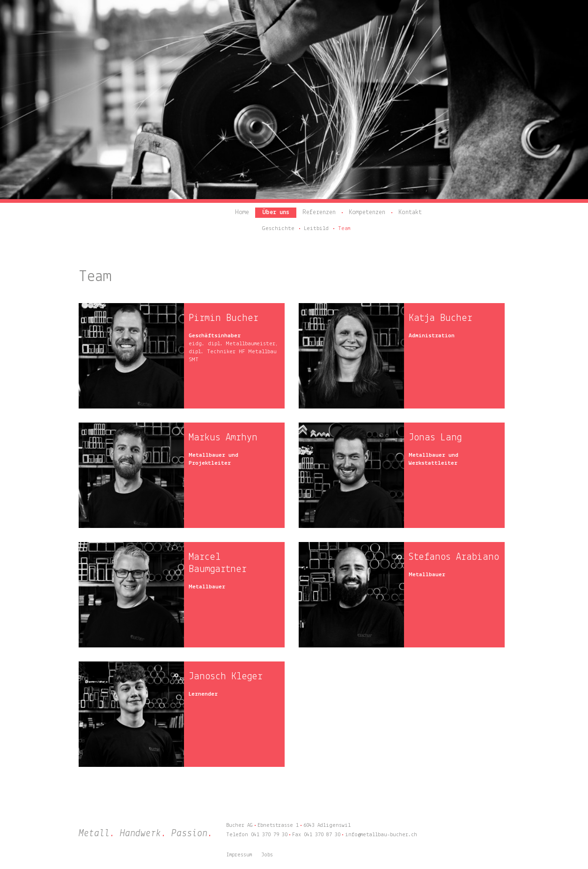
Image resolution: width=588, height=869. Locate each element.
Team (344, 228)
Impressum (239, 855)
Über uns (275, 212)
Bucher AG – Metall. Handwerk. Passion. (139, 216)
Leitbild (316, 228)
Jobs (267, 855)
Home (242, 212)
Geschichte (278, 228)
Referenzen (319, 212)
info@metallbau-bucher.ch (381, 835)
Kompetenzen (367, 212)
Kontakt (410, 212)
